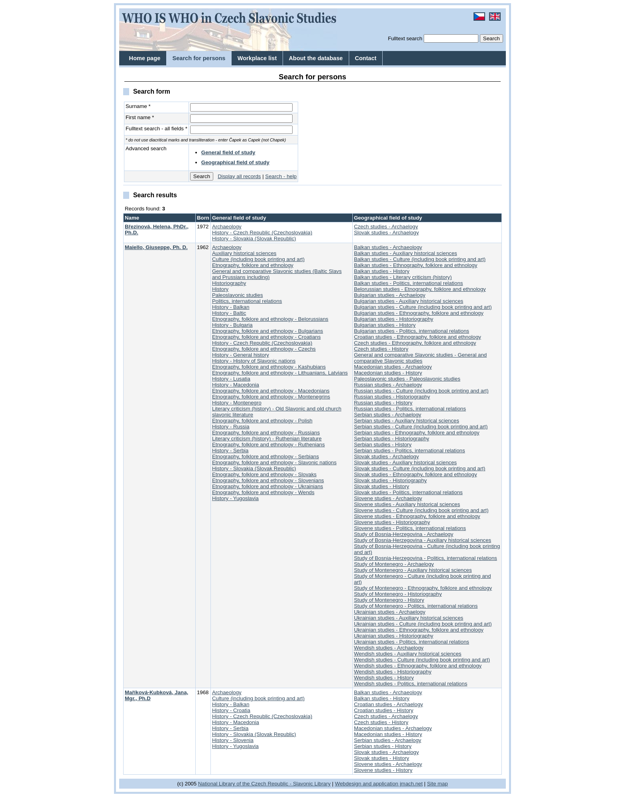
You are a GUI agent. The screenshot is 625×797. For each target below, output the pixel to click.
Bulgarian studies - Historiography (393, 319)
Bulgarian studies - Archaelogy (389, 295)
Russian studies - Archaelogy (388, 385)
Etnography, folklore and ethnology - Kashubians (269, 367)
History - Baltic (229, 313)
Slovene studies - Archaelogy (388, 498)
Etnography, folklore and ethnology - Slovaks (264, 474)
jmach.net (410, 784)
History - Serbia (230, 450)
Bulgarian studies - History (385, 325)
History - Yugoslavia (235, 498)
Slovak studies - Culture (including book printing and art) (419, 468)
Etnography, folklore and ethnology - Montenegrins (271, 397)
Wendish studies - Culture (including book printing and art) (422, 660)
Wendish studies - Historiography (392, 672)
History (220, 289)
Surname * (138, 106)
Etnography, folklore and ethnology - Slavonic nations (274, 462)
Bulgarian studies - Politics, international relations (411, 331)
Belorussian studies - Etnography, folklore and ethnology (420, 289)
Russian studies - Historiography (392, 397)
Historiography (229, 283)
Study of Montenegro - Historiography (398, 594)
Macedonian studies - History (388, 373)
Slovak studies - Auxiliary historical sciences (405, 462)
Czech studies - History (381, 349)
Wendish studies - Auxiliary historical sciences (408, 654)
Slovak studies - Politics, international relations (408, 492)
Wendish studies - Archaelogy (389, 648)
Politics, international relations (247, 301)
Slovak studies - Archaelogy (386, 233)
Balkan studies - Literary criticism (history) (403, 277)
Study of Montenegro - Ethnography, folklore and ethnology (423, 588)
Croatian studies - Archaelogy (388, 704)
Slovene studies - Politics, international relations (410, 528)
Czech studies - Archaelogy (386, 227)
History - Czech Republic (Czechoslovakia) (262, 233)
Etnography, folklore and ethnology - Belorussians (270, 319)
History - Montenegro (236, 403)
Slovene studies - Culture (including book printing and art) (421, 510)
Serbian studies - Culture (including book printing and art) (421, 427)
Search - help (281, 176)
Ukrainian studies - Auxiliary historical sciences (408, 618)
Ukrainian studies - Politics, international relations (411, 642)
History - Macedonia (235, 385)
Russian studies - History (383, 403)
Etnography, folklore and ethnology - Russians (266, 433)
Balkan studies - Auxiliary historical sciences (405, 253)
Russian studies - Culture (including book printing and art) (421, 391)
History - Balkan (231, 307)
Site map (437, 784)
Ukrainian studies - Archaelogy (389, 612)
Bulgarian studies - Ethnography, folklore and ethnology (418, 313)
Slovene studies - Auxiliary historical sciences (407, 504)
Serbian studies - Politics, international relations (409, 450)
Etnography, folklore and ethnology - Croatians (266, 337)
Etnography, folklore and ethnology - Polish (262, 421)
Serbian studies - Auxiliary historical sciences (406, 421)
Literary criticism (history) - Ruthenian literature (267, 439)
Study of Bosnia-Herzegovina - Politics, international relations (425, 558)
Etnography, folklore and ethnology (252, 265)
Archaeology (227, 227)
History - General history (240, 355)
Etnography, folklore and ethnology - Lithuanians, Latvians (280, 373)
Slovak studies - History (381, 486)
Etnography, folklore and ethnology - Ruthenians (268, 445)
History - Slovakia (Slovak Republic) (254, 238)
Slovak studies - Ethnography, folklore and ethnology (415, 474)
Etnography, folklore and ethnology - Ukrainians (267, 486)
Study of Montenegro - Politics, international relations (416, 606)
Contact (365, 58)
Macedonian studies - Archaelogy (393, 367)
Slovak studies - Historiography (390, 480)
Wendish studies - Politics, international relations (410, 684)
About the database (316, 58)
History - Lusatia (231, 379)
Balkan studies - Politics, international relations (408, 283)
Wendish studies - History (384, 678)
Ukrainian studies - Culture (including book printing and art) (423, 624)
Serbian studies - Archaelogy (387, 415)
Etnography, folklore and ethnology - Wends (263, 492)
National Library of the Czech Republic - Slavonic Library (264, 784)
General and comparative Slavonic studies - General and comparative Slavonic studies (420, 358)
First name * (140, 117)
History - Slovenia (233, 740)
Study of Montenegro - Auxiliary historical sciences (413, 570)
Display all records (239, 176)
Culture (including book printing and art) (258, 259)
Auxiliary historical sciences (244, 253)
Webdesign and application (366, 784)
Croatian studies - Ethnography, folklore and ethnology (417, 337)
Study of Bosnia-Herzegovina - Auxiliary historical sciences (422, 540)
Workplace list (257, 58)
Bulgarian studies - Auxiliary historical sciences (408, 301)
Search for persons (198, 58)
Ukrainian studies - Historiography (393, 636)
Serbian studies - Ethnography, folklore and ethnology (417, 433)
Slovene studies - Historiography (392, 522)
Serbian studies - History (383, 445)
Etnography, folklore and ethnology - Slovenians (268, 480)
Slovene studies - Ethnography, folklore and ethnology (417, 516)
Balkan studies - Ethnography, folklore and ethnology (415, 265)
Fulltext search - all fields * (156, 129)
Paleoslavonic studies (237, 295)
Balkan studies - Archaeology (388, 247)
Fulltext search (405, 38)
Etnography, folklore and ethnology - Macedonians (271, 391)
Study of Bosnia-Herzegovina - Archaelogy (403, 534)
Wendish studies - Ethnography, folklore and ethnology (418, 666)
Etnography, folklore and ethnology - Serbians (265, 456)
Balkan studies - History (381, 271)
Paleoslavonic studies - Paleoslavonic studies (407, 379)
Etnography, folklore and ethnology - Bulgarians (267, 331)
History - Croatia (231, 710)
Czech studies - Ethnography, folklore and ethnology (415, 343)
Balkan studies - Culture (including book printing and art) (419, 259)
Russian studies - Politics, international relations (410, 409)
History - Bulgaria (232, 325)
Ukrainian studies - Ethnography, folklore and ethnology (418, 630)
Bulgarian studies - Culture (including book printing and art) (423, 307)
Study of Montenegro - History (389, 600)
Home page (145, 58)
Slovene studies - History (383, 770)
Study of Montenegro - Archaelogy (394, 564)
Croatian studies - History (383, 710)
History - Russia (231, 427)
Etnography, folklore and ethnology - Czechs (264, 349)
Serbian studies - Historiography (391, 439)
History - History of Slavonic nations (253, 361)
